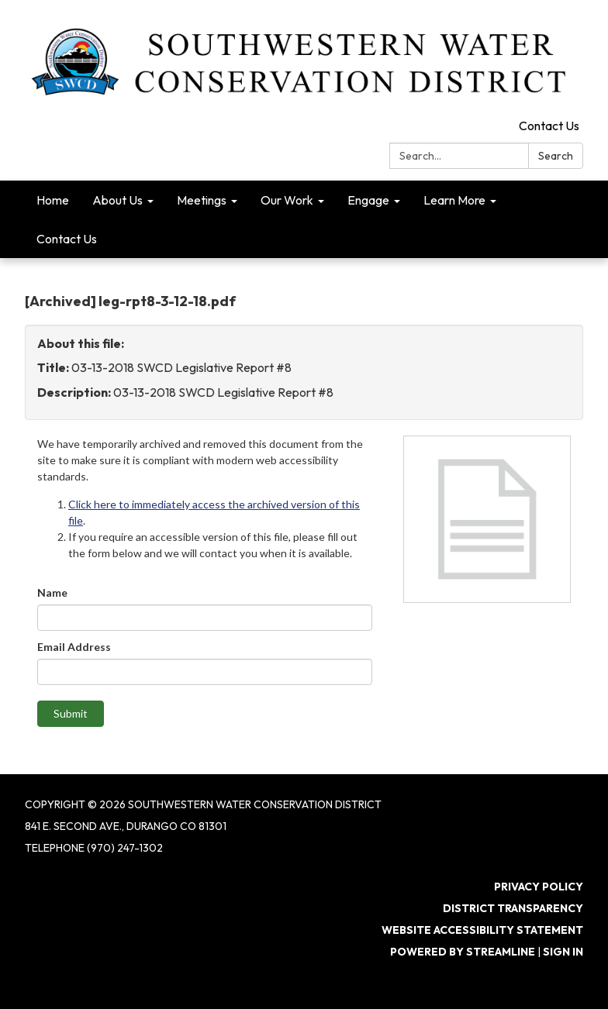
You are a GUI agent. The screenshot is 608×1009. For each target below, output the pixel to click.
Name (52, 592)
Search (555, 156)
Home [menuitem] (52, 200)
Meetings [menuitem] (201, 200)
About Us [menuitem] (117, 200)
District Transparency (513, 908)
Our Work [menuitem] (287, 200)
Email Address (74, 646)
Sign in (563, 952)
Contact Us (549, 125)
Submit (71, 713)
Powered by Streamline (462, 952)
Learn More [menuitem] (454, 200)
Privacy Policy (538, 887)
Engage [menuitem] (368, 200)
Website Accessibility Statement (482, 930)
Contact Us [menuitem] (66, 238)
